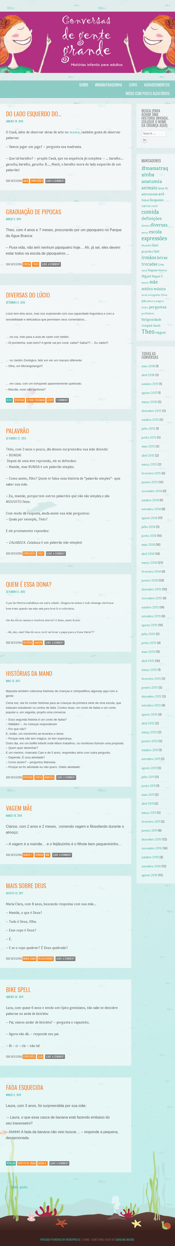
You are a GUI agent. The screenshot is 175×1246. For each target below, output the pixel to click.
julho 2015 (148, 428)
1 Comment (62, 400)
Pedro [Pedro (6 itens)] (145, 307)
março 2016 (149, 402)
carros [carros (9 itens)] (146, 206)
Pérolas (11, 1163)
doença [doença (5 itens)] (145, 232)
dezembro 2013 (152, 589)
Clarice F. (28, 855)
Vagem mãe (19, 808)
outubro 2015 (150, 419)
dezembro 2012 (152, 696)
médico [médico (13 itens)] (147, 289)
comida (39, 855)
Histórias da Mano (29, 673)
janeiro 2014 (150, 580)
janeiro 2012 (150, 741)
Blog (9, 400)
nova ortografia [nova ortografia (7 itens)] (151, 295)
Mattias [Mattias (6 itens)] (162, 270)
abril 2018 (148, 375)
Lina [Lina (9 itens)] (161, 264)
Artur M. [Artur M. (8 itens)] (163, 188)
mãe (48, 855)
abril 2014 (148, 554)
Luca (40, 1056)
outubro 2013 (150, 607)
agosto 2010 (149, 875)
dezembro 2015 (152, 411)
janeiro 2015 (150, 482)
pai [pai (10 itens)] (144, 301)
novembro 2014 (152, 491)
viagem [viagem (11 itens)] (160, 332)
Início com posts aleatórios (148, 93)
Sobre (83, 85)
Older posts (17, 1187)
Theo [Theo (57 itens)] (148, 331)
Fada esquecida (24, 1087)
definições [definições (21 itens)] (152, 218)
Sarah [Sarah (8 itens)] (156, 325)
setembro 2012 (151, 705)
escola (26, 264)
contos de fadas (27, 1163)
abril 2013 (148, 661)
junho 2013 (149, 643)
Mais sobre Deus (26, 885)
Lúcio (50, 400)
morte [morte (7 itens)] (145, 282)
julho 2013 (148, 634)
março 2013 (149, 670)
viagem (38, 642)
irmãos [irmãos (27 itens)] (149, 257)
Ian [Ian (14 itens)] (156, 251)
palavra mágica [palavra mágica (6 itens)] (155, 301)
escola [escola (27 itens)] (155, 232)
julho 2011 (148, 777)
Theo (36, 264)
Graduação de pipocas (33, 211)
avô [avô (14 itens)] (161, 194)
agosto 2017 (149, 393)
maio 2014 (148, 544)
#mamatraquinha (108, 85)
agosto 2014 (149, 518)
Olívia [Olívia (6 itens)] (164, 295)
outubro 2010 (150, 857)
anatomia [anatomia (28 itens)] (152, 181)
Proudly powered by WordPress (60, 1239)
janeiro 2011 (149, 830)
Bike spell (18, 989)
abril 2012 (148, 723)
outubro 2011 (150, 750)
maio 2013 (148, 652)
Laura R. (42, 1163)
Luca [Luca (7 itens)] (144, 270)
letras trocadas (36, 400)
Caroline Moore (124, 1239)
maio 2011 (148, 794)
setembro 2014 (151, 509)
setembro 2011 (151, 759)
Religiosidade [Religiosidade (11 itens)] (151, 319)
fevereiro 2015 (151, 473)
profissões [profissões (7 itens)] (148, 313)
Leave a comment (55, 181)
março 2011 (149, 812)
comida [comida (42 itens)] (150, 212)
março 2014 (149, 562)
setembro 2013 (151, 616)
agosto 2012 (149, 714)
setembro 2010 (151, 866)
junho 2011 (149, 786)
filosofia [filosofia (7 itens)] (146, 245)
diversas (19, 400)
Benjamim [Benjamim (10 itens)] (157, 200)
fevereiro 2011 (151, 821)
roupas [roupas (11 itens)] (147, 325)
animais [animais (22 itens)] (149, 188)
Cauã (25, 181)
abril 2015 (148, 455)
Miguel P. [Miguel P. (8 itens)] (157, 276)
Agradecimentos (157, 85)
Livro (133, 85)
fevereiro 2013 (151, 678)
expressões (37, 181)
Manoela (49, 777)
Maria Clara (29, 958)
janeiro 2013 (150, 687)
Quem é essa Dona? (28, 584)
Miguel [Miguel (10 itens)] (146, 276)
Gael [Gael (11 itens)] (155, 245)
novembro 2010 (152, 848)
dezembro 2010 (152, 839)
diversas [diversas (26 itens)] (158, 225)
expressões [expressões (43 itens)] (154, 238)
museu (74, 132)
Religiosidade (45, 958)
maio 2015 (148, 446)
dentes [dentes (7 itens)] (146, 225)
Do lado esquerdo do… (33, 113)
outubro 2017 (150, 384)
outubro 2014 (150, 500)
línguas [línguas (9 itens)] (153, 270)
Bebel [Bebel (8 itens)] (145, 200)
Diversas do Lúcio (28, 294)
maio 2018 (148, 366)
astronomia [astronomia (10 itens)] (150, 194)
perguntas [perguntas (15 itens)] (158, 307)
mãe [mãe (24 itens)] (153, 282)
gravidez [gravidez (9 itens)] (147, 251)
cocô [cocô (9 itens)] (154, 206)
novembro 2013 (152, 598)
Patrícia (27, 642)
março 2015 (149, 464)
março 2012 (149, 732)
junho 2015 (149, 437)
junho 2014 (149, 536)
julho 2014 (148, 527)
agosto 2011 (149, 768)
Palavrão (17, 430)
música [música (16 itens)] (160, 288)
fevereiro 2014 (151, 571)
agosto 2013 (149, 625)
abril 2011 (148, 803)
